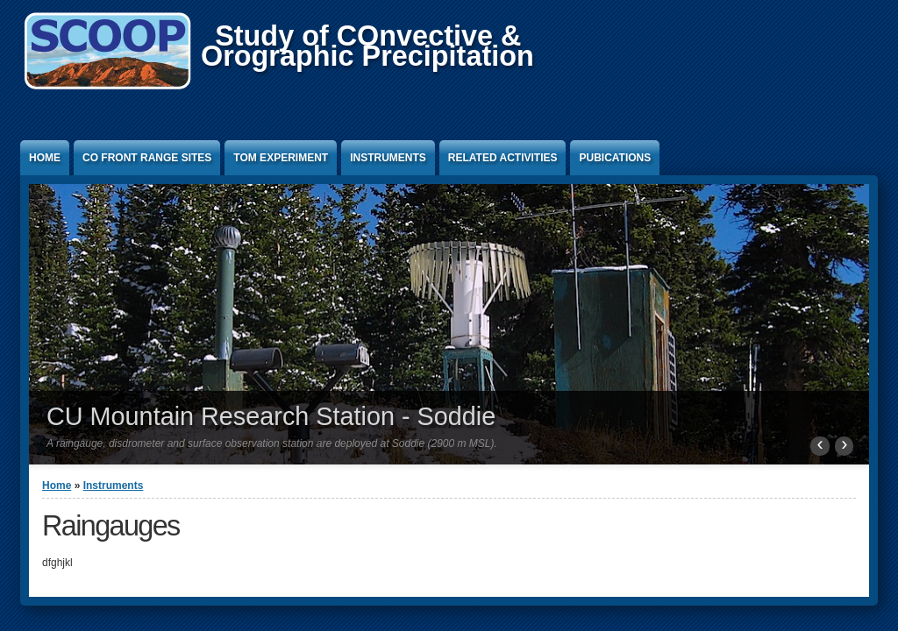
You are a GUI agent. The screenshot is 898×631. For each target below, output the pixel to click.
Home (45, 158)
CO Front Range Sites (146, 158)
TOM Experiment (280, 158)
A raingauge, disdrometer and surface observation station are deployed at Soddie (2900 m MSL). (271, 443)
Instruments (388, 158)
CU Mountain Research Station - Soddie (270, 416)
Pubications (615, 158)
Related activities (503, 158)
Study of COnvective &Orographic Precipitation (367, 46)
